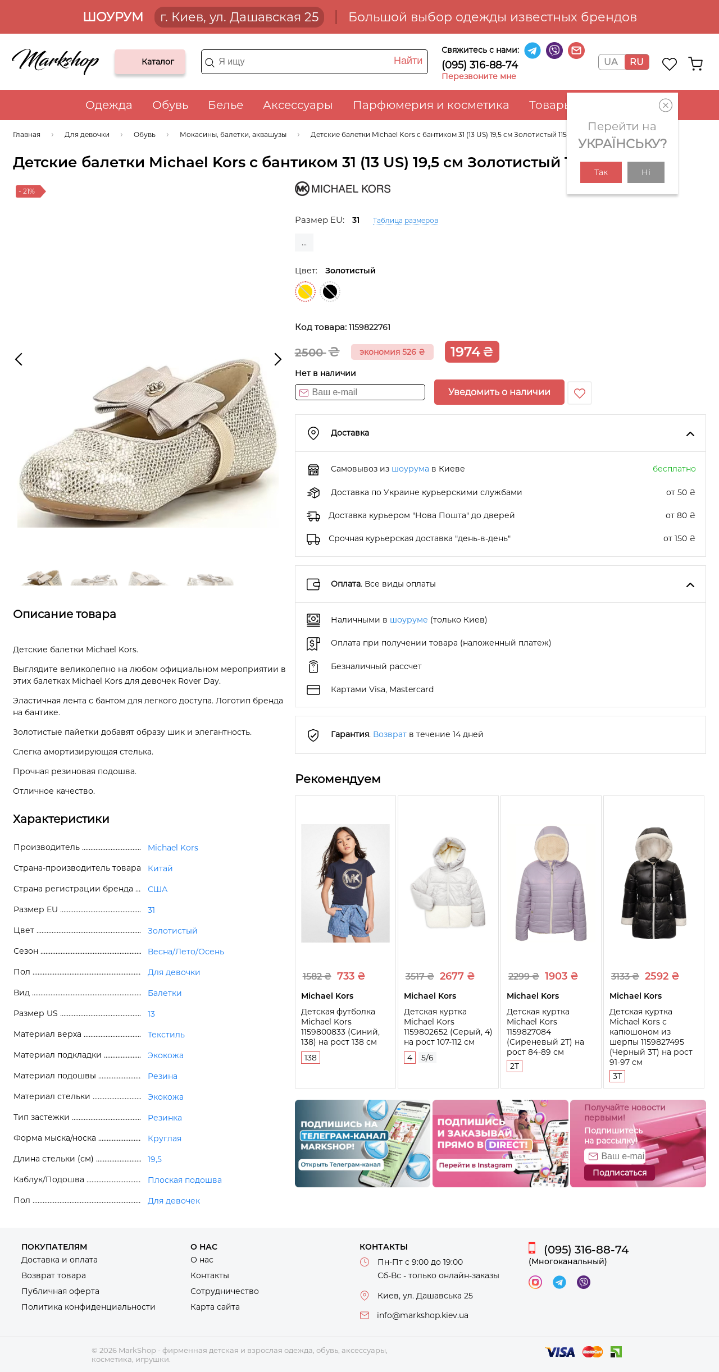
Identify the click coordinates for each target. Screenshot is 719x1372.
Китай (160, 868)
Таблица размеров (405, 220)
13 (151, 1014)
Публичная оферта (60, 1291)
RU (637, 62)
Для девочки (174, 972)
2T (514, 1066)
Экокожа (166, 1055)
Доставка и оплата (59, 1260)
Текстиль (166, 1035)
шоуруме (409, 620)
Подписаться (620, 1173)
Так (601, 172)
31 (151, 910)
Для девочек (174, 1201)
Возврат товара (53, 1275)
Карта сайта (215, 1307)
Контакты (209, 1275)
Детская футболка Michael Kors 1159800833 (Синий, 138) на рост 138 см (340, 1027)
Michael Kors (173, 848)
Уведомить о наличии (499, 392)
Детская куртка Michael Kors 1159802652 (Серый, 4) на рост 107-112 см (448, 1027)
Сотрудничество (224, 1291)
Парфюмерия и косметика (431, 105)
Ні (645, 172)
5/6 (427, 1058)
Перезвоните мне (479, 76)
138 (310, 1058)
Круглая (164, 1138)
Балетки (165, 993)
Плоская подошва (185, 1180)
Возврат (390, 734)
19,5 (155, 1159)
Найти (408, 60)
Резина (163, 1076)
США (157, 889)
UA (610, 62)
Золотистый (305, 292)
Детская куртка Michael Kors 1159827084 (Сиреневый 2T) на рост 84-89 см (545, 1032)
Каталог (132, 61)
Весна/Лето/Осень (186, 951)
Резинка (165, 1118)
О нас (201, 1260)
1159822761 (369, 327)
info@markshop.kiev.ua (422, 1315)
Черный (330, 292)
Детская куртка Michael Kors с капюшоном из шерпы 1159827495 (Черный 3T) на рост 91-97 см (651, 1037)
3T (617, 1076)
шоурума (410, 469)
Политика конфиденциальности (88, 1307)
